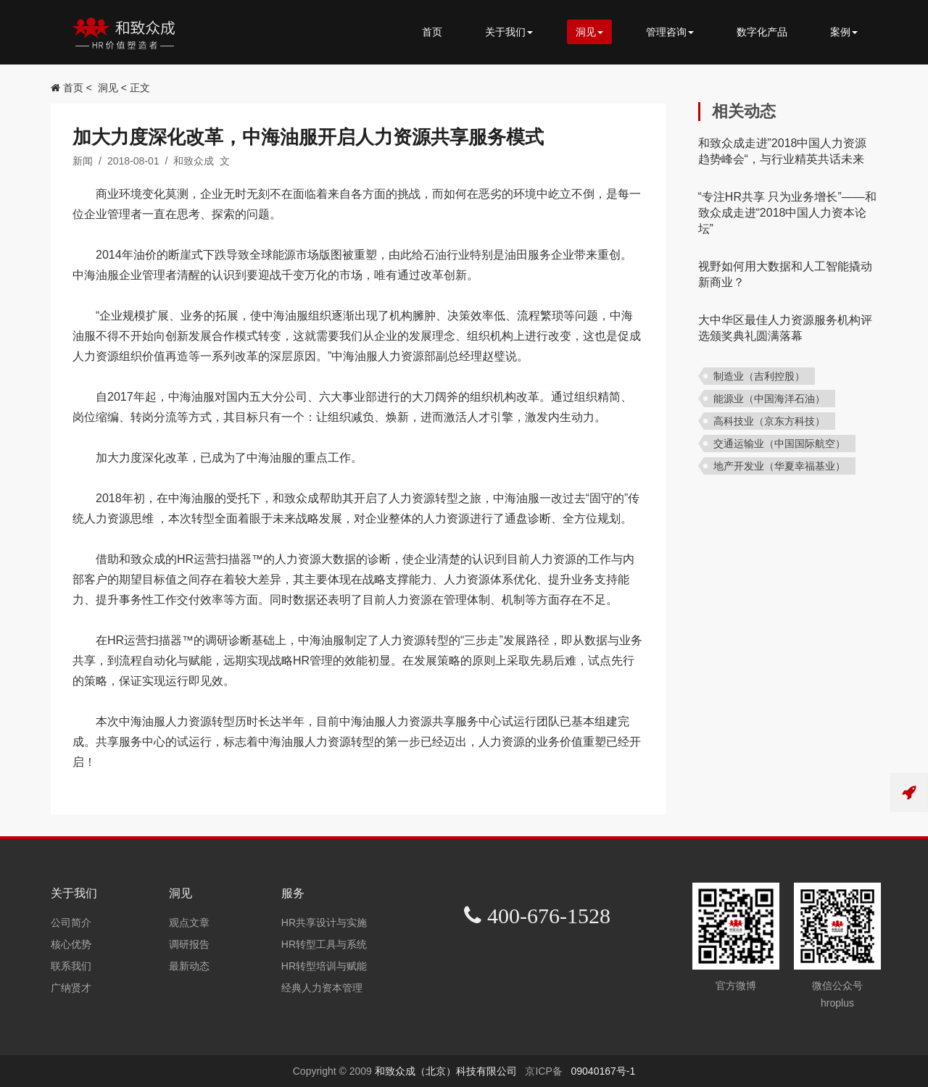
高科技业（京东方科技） (769, 421)
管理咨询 (670, 32)
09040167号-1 (603, 1071)
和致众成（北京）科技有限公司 (447, 1071)
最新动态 (189, 966)
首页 (432, 32)
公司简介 (71, 922)
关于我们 (509, 32)
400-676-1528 (545, 915)
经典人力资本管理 (321, 988)
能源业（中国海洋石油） (769, 398)
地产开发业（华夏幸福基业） (779, 466)
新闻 (82, 161)
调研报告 (189, 944)
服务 (292, 893)
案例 (844, 32)
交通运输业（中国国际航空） (779, 443)
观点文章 (189, 922)
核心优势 (71, 944)
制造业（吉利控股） (759, 376)
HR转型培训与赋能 (324, 966)
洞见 (589, 32)
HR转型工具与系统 (324, 944)
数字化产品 (762, 32)
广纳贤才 (71, 988)
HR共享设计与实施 (324, 922)
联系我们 (71, 966)
